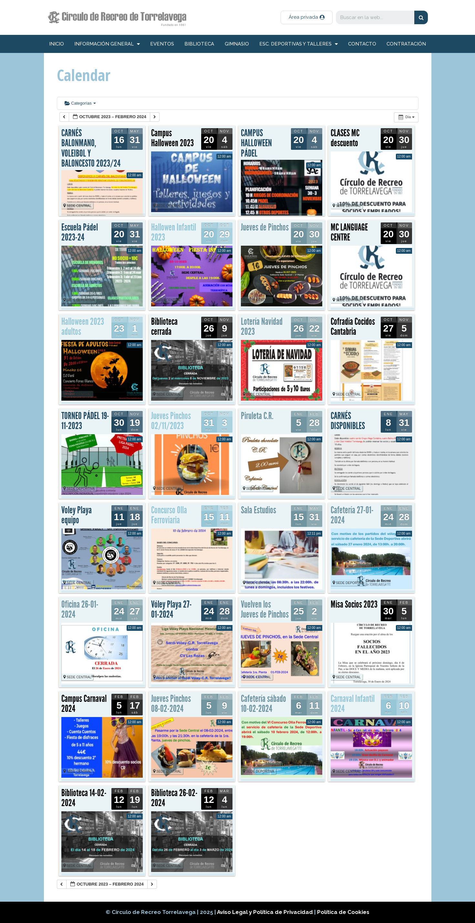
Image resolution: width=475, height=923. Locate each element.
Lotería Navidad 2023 (262, 327)
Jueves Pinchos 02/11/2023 (171, 421)
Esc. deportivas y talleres (298, 44)
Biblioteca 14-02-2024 (84, 798)
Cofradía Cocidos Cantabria (353, 327)
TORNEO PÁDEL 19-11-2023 (85, 421)
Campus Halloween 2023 (172, 138)
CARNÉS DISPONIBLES (348, 421)
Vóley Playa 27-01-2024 (171, 609)
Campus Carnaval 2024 (84, 704)
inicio (56, 44)
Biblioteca (199, 44)
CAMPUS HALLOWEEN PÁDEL (256, 143)
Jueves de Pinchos (265, 227)
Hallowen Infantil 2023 (173, 232)
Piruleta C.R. (257, 416)
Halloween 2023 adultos (82, 327)
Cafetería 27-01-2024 (352, 515)
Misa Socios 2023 (354, 604)
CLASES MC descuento (345, 138)
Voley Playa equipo (76, 515)
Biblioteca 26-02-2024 (174, 798)
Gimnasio (237, 44)
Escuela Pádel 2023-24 (79, 232)
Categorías (80, 103)
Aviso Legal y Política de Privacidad (265, 912)
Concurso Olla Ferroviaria (169, 515)
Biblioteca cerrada (164, 327)
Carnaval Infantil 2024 (353, 704)
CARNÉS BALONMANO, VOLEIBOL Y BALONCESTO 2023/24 (90, 148)
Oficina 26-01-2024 (79, 609)
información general (107, 44)
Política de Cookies (343, 912)
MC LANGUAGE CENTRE (349, 232)
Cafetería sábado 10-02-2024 (263, 704)
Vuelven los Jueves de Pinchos (265, 609)
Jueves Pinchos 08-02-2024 (171, 704)
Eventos (162, 44)
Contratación (406, 44)
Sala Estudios (258, 510)
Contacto (362, 44)
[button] (307, 17)
